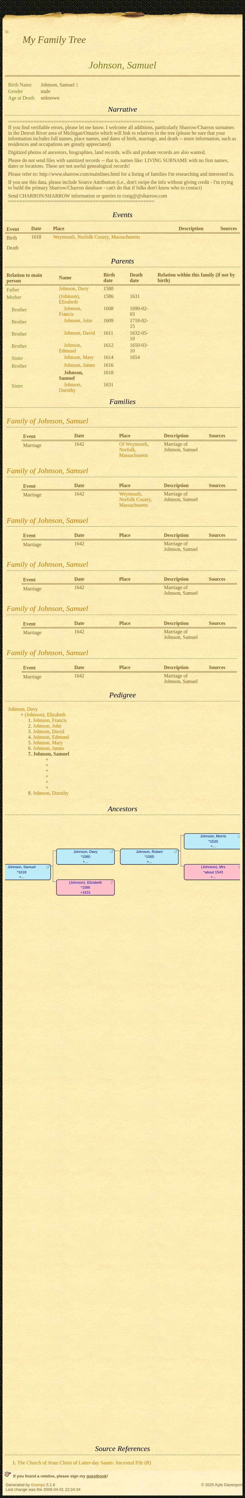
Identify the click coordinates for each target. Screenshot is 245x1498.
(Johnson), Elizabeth (69, 299)
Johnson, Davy (74, 288)
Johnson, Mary (79, 357)
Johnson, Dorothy (70, 387)
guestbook (96, 1476)
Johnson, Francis (70, 311)
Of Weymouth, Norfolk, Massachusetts (134, 449)
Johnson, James (79, 365)
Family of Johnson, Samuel (47, 421)
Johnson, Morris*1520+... (213, 841)
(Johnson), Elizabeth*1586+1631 (85, 887)
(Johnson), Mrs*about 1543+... (213, 872)
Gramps (38, 1484)
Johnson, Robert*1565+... (149, 856)
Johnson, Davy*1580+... (85, 856)
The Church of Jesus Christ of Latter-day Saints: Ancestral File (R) (84, 1462)
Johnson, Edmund (70, 347)
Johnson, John (78, 320)
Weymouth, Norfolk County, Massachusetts (96, 237)
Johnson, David (79, 333)
